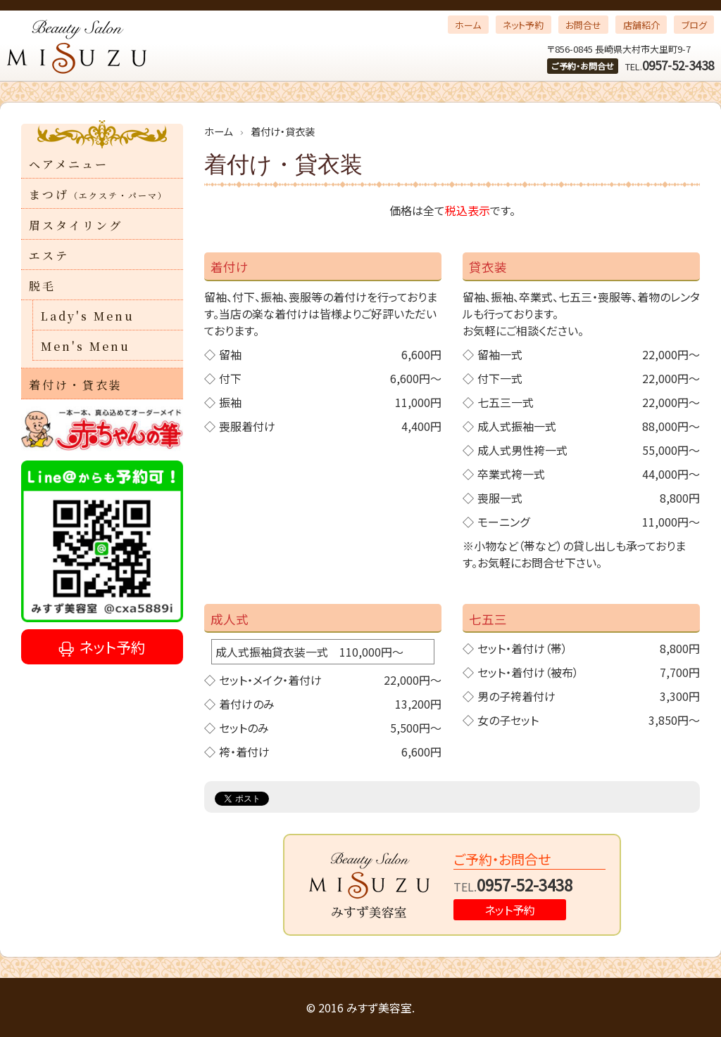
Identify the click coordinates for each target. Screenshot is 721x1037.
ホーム (468, 25)
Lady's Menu (87, 316)
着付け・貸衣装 (76, 385)
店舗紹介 (641, 25)
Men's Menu (85, 346)
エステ (49, 255)
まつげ (98, 194)
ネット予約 (523, 25)
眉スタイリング (76, 225)
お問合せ (583, 25)
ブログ (694, 25)
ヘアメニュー (68, 164)
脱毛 (42, 286)
